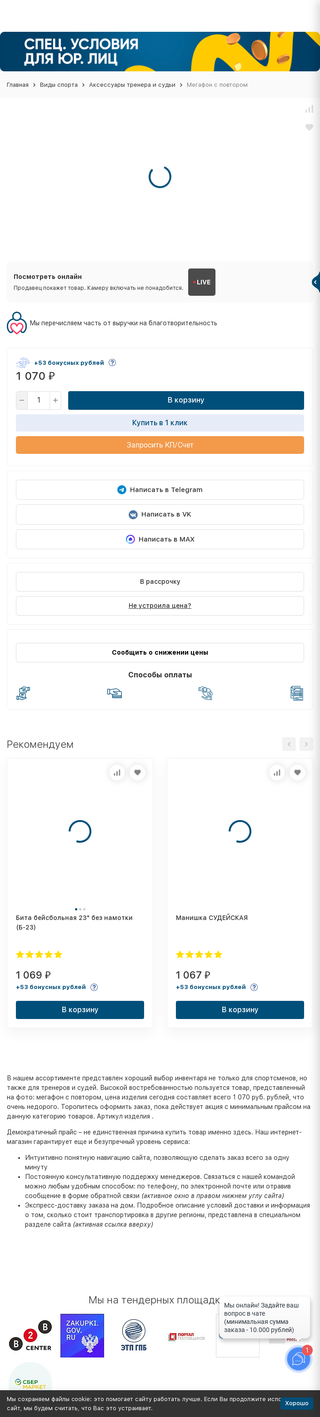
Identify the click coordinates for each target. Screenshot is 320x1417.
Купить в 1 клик (160, 422)
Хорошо (297, 1403)
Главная (18, 84)
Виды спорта (59, 84)
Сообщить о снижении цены (160, 652)
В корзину (186, 400)
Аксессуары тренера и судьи (132, 84)
